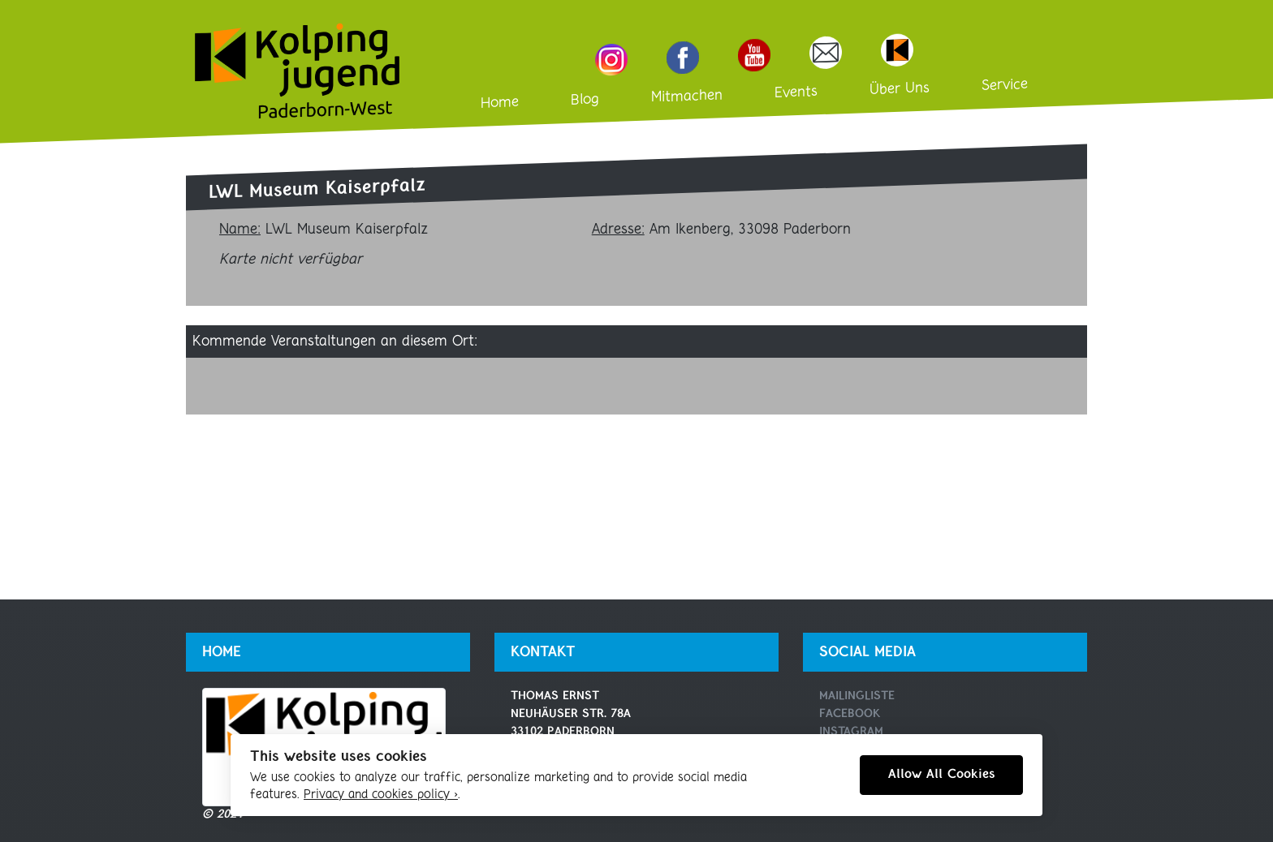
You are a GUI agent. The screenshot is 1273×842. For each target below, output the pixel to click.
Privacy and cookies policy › (381, 795)
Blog (585, 99)
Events (796, 92)
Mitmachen (687, 96)
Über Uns (900, 89)
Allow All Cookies (941, 774)
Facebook (849, 714)
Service (1005, 85)
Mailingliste (857, 696)
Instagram (851, 732)
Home (500, 103)
